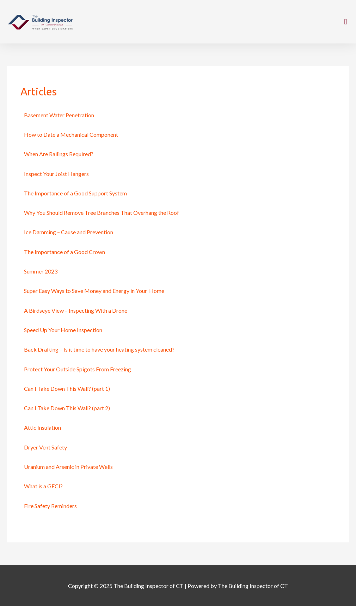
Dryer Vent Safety (45, 447)
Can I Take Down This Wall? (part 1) (67, 388)
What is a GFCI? (43, 486)
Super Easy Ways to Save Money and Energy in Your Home (94, 290)
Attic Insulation (42, 427)
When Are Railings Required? (58, 154)
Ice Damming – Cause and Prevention (68, 232)
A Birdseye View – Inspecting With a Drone (75, 310)
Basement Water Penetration (59, 115)
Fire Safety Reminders (50, 505)
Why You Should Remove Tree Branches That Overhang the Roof (101, 212)
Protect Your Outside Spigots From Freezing (77, 369)
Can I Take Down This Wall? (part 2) (67, 408)
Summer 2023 (40, 271)
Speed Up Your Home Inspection (63, 329)
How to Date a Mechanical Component (71, 134)
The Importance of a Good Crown (64, 251)
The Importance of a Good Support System (75, 193)
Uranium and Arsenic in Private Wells (68, 466)
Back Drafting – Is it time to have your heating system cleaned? (99, 349)
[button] (345, 22)
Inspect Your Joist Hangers (56, 173)
